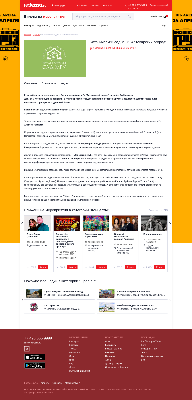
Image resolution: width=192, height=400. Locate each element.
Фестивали (74, 352)
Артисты (45, 383)
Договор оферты (113, 363)
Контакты (107, 5)
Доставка (95, 5)
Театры (73, 348)
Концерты (74, 341)
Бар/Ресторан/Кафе (151, 341)
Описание (30, 83)
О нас (108, 341)
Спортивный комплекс (152, 356)
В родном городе (153, 234)
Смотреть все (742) (158, 210)
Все (143, 360)
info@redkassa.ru (32, 342)
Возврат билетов (113, 348)
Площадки (57, 383)
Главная (27, 35)
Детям (72, 367)
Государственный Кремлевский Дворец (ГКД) (123, 250)
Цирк (71, 360)
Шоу (71, 363)
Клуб (143, 345)
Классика (74, 345)
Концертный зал (149, 348)
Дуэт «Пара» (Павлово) (33, 235)
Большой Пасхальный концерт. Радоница (124, 236)
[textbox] (103, 16)
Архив (108, 360)
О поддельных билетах (116, 367)
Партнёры (110, 356)
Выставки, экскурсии (79, 371)
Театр (144, 352)
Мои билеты (157, 16)
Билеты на (44, 16)
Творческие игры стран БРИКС (94, 235)
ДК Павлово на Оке (37, 245)
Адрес (65, 83)
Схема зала (48, 83)
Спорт (72, 356)
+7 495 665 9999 (137, 5)
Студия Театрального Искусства (151, 247)
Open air (36, 35)
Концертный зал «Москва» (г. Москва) (94, 247)
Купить (43, 267)
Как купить (82, 5)
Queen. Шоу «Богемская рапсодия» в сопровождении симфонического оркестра (65, 240)
